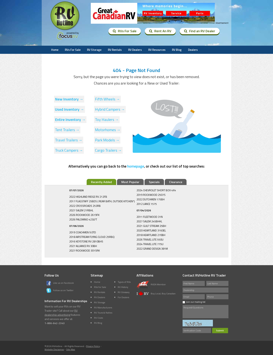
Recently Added (101, 182)
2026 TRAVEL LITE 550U (149, 239)
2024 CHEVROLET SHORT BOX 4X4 (156, 190)
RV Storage (94, 50)
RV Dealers (135, 50)
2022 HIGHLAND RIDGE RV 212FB (88, 197)
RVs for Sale (100, 287)
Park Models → (107, 140)
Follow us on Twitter (59, 290)
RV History (123, 287)
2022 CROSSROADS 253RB (85, 206)
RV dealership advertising (61, 313)
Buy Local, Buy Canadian (156, 293)
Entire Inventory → (70, 119)
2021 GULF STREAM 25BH (151, 226)
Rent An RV (160, 31)
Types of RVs (124, 282)
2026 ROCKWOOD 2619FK (84, 215)
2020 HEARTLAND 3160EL (151, 230)
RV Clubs (98, 318)
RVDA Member (151, 284)
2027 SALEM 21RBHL (81, 210)
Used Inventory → (69, 109)
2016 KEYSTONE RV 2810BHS (86, 241)
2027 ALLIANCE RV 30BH (83, 246)
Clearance (175, 182)
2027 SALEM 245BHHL (149, 221)
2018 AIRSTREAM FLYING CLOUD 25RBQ (92, 237)
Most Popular (130, 182)
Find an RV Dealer (199, 31)
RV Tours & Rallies (103, 312)
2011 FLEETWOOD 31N (149, 217)
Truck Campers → (69, 150)
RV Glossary (123, 292)
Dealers (193, 50)
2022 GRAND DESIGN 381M (152, 249)
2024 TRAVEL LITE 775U (149, 244)
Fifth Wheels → (107, 99)
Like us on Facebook (60, 283)
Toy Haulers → (107, 119)
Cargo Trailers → (108, 150)
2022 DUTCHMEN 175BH (150, 199)
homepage (135, 166)
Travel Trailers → (68, 140)
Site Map (70, 349)
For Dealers (123, 297)
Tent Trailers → (67, 130)
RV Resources (157, 50)
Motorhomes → (107, 130)
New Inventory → (69, 99)
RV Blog (177, 50)
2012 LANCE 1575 (146, 204)
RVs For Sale (124, 31)
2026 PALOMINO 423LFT (83, 219)
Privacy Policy (93, 346)
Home (54, 50)
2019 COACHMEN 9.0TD (82, 232)
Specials (154, 182)
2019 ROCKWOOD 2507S (151, 195)
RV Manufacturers (103, 307)
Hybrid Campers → (110, 109)
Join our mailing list (194, 302)
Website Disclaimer (54, 349)
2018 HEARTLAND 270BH (150, 235)
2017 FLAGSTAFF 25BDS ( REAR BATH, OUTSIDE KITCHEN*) (102, 201)
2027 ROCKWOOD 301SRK (84, 250)
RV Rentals (115, 50)
